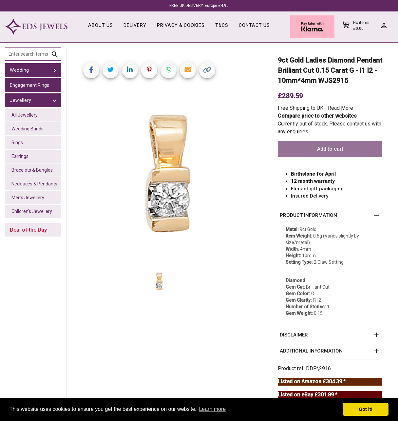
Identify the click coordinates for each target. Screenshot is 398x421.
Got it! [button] (365, 409)
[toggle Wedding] (54, 70)
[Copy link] (207, 70)
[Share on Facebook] (91, 70)
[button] (330, 215)
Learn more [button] (212, 409)
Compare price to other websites (317, 116)
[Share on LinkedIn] (130, 70)
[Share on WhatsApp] (169, 70)
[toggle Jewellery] (54, 100)
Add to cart (330, 149)
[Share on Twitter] (111, 70)
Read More (340, 108)
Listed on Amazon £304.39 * (312, 381)
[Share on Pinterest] (149, 70)
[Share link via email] (188, 70)
